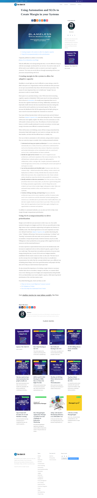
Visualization (40, 468)
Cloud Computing (42, 331)
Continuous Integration (43, 484)
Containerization (41, 460)
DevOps (66, 4)
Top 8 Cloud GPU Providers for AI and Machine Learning (22, 418)
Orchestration (41, 464)
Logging (39, 470)
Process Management (42, 478)
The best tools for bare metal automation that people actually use (22, 380)
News (60, 4)
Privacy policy (52, 454)
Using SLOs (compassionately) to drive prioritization (35, 54)
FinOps (78, 331)
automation (31, 100)
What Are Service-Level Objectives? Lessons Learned (35, 284)
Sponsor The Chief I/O (71, 66)
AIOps (39, 454)
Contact (21, 1)
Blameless (29, 312)
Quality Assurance (41, 482)
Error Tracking (41, 480)
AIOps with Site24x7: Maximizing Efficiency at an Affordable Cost (57, 418)
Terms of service (52, 456)
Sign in (64, 454)
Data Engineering (41, 492)
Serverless (40, 458)
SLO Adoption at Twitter (27, 286)
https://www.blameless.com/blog (28, 60)
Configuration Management (41, 475)
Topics (80, 4)
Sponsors (16, 1)
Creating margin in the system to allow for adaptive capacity (37, 52)
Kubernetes (73, 4)
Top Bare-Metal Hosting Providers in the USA (73, 380)
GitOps (39, 490)
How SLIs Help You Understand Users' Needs (33, 288)
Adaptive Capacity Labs (31, 117)
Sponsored (26, 331)
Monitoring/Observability (43, 466)
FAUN (26, 1)
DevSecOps (40, 472)
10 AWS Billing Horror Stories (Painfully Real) (74, 348)
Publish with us (73, 454)
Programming (41, 494)
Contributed (36, 331)
